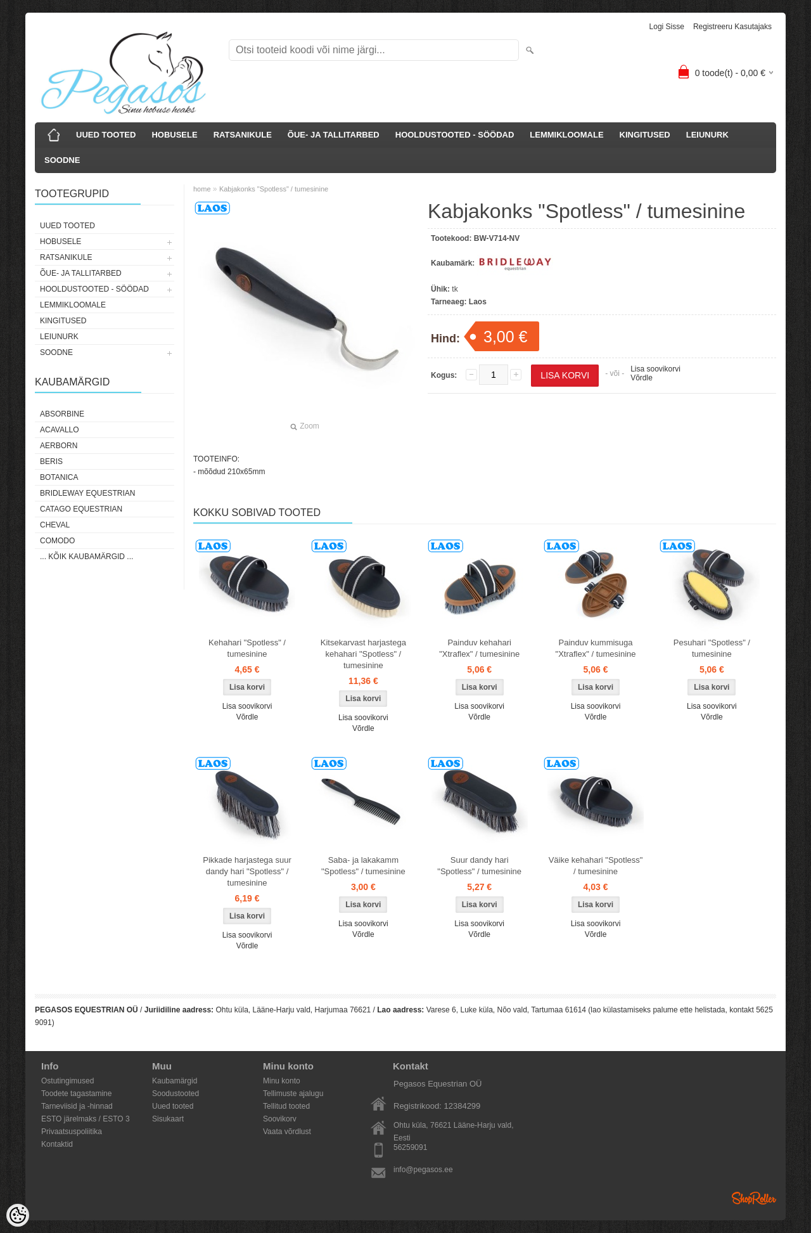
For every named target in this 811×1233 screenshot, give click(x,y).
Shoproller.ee (754, 1198)
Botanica (59, 477)
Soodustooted (175, 1093)
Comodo (57, 540)
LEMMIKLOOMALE (566, 134)
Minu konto (281, 1080)
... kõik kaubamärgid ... (86, 556)
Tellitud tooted (286, 1106)
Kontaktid (57, 1144)
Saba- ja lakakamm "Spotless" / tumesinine (363, 865)
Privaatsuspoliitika (71, 1131)
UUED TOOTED (106, 134)
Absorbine (62, 414)
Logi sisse (666, 26)
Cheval (55, 524)
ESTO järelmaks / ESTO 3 (85, 1118)
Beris (51, 461)
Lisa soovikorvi (655, 369)
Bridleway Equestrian (87, 493)
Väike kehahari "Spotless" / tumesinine (596, 865)
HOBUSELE (174, 134)
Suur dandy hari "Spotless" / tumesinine (479, 865)
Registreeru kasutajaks (732, 26)
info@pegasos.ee (423, 1169)
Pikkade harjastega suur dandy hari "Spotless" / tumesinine (247, 871)
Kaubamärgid (174, 1080)
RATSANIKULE (243, 134)
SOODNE (62, 160)
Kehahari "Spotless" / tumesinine (247, 648)
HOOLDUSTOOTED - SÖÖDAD (454, 134)
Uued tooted (172, 1106)
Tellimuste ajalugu (293, 1093)
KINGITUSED (645, 134)
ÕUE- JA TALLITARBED (334, 134)
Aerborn (58, 445)
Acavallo (59, 429)
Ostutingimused (67, 1080)
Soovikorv (280, 1118)
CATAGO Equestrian (81, 509)
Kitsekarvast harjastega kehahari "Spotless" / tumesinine (363, 654)
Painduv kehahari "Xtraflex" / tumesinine (479, 648)
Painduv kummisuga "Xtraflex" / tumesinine (596, 648)
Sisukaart (168, 1118)
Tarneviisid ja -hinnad (77, 1106)
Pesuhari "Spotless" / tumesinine (712, 648)
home (202, 189)
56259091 (410, 1147)
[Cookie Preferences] (17, 1215)
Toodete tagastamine (76, 1093)
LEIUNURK (707, 134)
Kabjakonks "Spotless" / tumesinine (273, 189)
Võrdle (641, 377)
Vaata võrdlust (287, 1131)
